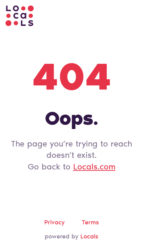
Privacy (54, 223)
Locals (89, 237)
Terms (90, 223)
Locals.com (94, 167)
